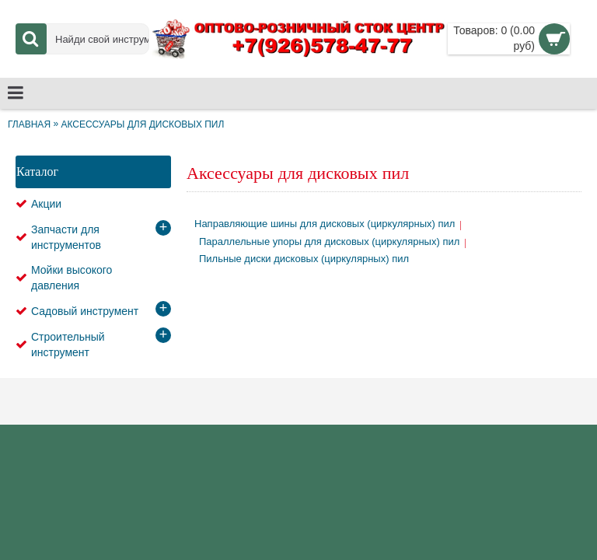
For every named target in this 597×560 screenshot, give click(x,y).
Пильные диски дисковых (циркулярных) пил (304, 258)
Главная (29, 124)
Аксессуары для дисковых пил (142, 124)
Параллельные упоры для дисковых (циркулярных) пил (329, 241)
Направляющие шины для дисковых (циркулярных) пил (324, 223)
